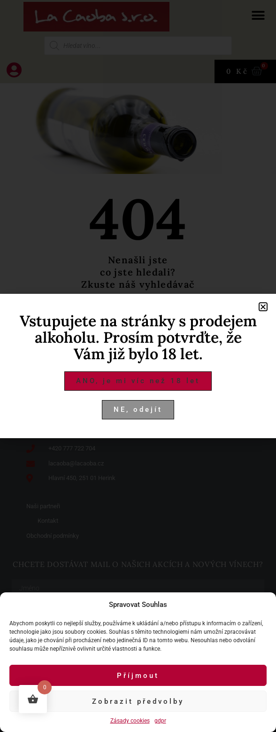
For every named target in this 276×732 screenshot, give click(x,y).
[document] (138, 366)
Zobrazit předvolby (138, 701)
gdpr (160, 720)
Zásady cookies (130, 720)
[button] (263, 306)
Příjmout (138, 675)
